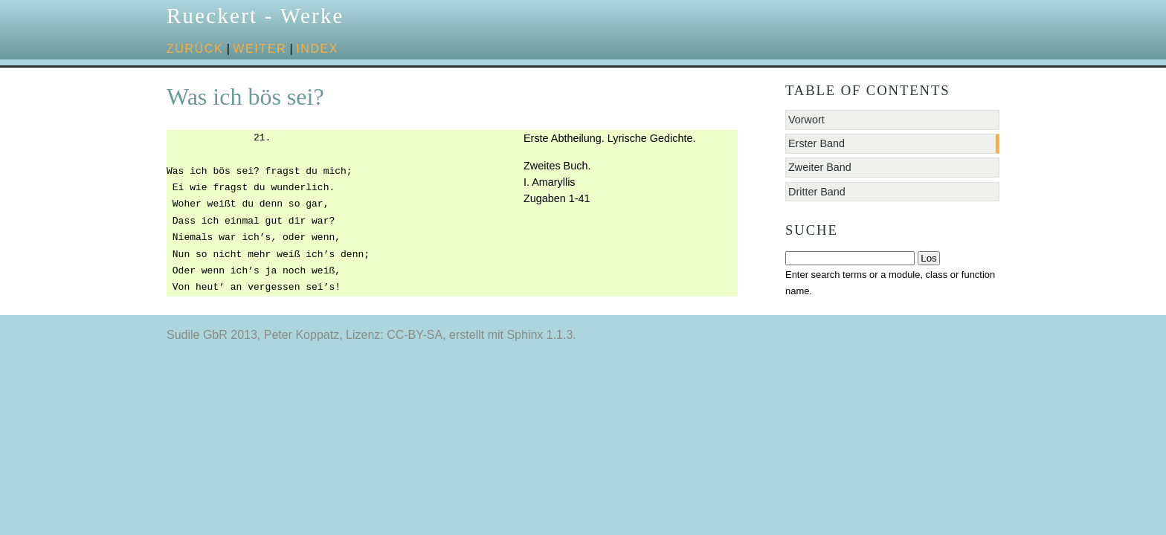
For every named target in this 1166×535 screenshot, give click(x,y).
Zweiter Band (819, 167)
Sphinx (524, 334)
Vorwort (806, 120)
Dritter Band (816, 192)
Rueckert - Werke (255, 15)
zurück (195, 48)
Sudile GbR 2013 (212, 334)
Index (317, 48)
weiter (259, 48)
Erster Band (816, 143)
